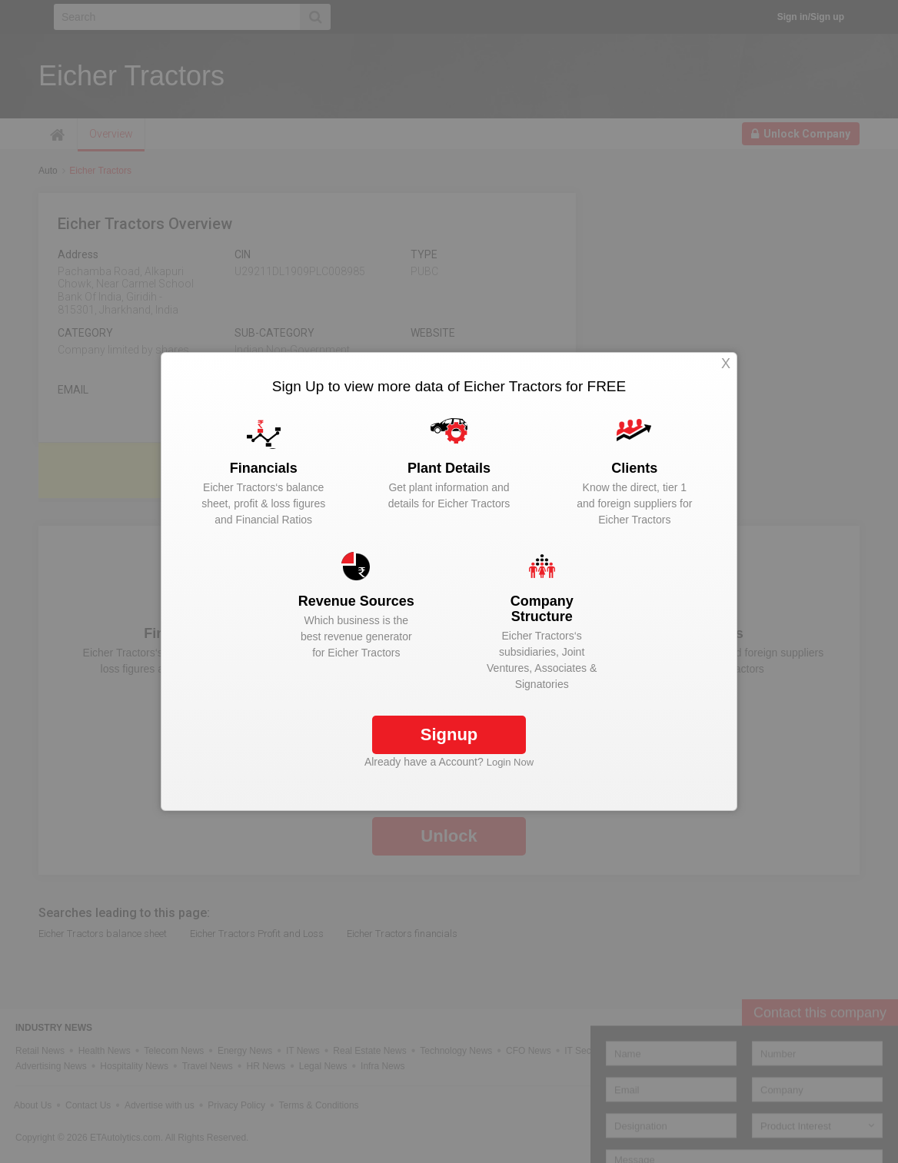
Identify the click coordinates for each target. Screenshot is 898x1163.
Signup (449, 734)
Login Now (510, 762)
